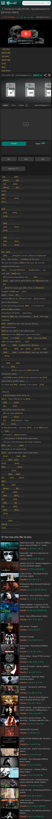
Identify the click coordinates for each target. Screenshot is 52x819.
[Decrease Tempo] (3, 75)
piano (13, 105)
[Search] (48, 3)
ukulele (21, 105)
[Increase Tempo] (12, 75)
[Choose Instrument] (26, 105)
